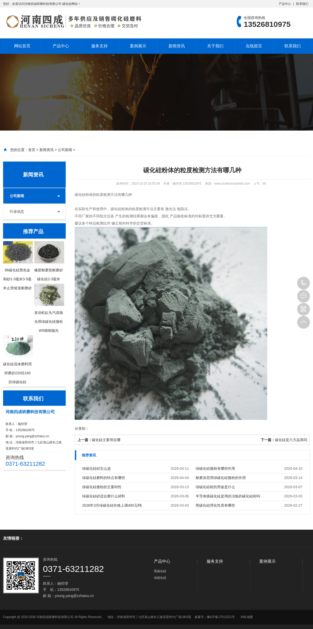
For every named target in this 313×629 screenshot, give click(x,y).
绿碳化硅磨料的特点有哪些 (103, 478)
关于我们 (215, 46)
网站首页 (22, 46)
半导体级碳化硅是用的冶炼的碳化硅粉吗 (228, 496)
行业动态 (17, 211)
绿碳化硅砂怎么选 (96, 468)
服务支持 (99, 46)
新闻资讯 (177, 46)
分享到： (82, 429)
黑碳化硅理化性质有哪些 (215, 505)
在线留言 (254, 46)
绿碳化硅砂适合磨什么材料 (103, 496)
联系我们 (302, 4)
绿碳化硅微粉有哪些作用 (215, 468)
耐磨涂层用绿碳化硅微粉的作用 (221, 478)
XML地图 (246, 617)
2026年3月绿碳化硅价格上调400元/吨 (112, 505)
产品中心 (285, 4)
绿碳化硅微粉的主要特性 (101, 487)
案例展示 (138, 46)
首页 (31, 150)
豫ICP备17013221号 (221, 617)
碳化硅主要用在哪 (106, 440)
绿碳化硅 (160, 578)
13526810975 (303, 283)
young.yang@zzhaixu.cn (32, 436)
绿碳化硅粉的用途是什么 (215, 487)
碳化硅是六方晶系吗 (291, 440)
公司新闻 (65, 150)
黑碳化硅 (160, 571)
